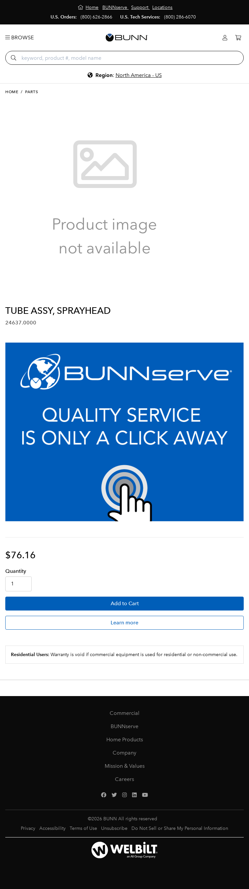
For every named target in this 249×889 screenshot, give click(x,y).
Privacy (28, 828)
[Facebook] (103, 795)
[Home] (88, 7)
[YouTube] (145, 795)
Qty (15, 571)
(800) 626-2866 (96, 17)
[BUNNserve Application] (124, 432)
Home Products (124, 739)
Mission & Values (125, 766)
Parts (31, 92)
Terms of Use (83, 828)
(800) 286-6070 (180, 17)
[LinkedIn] (134, 795)
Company (124, 753)
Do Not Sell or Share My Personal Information (179, 828)
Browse (19, 37)
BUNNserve (124, 726)
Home (11, 92)
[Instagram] (124, 795)
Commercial (124, 713)
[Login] (225, 37)
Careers (124, 779)
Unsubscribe (114, 828)
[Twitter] (114, 795)
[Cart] (238, 37)
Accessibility (52, 828)
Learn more (124, 622)
